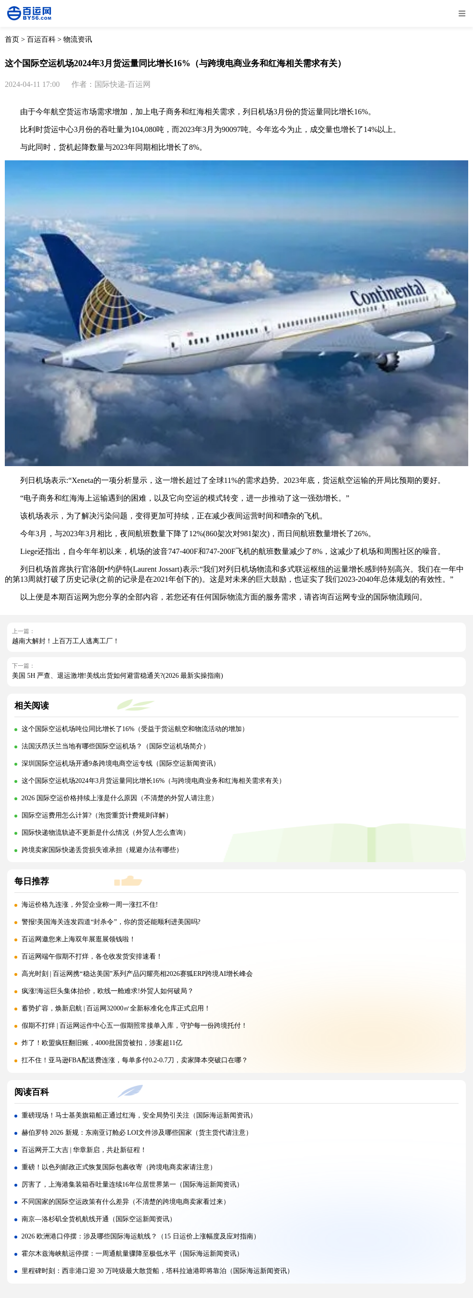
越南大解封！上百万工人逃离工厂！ (65, 641)
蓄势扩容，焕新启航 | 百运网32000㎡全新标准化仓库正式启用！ (116, 1008)
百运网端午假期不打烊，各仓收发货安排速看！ (92, 956)
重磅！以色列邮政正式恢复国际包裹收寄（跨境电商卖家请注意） (119, 1167)
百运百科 (41, 39)
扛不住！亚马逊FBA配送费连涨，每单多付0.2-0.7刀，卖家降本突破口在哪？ (135, 1060)
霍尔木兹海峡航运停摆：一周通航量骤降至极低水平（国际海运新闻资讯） (132, 1253)
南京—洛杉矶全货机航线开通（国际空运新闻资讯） (99, 1219)
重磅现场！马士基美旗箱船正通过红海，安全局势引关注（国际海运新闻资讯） (139, 1115)
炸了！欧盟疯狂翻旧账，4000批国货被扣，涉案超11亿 (102, 1042)
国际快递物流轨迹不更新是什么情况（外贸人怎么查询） (105, 832)
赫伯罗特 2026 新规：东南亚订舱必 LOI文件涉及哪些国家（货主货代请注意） (137, 1132)
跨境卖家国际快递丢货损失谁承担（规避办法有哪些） (102, 849)
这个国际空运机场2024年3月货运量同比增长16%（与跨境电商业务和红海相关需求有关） (154, 780)
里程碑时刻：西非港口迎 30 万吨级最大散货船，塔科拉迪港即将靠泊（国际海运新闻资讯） (158, 1270)
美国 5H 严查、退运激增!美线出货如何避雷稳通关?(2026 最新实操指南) (117, 675)
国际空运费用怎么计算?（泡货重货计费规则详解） (97, 815)
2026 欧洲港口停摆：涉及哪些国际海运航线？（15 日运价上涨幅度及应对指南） (141, 1236)
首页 (12, 39)
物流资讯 (77, 39)
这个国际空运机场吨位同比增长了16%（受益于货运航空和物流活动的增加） (135, 729)
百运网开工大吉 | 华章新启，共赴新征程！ (84, 1150)
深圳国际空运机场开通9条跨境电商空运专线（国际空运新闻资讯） (121, 763)
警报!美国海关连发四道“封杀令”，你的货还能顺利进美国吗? (111, 921)
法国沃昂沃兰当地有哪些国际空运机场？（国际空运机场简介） (116, 746)
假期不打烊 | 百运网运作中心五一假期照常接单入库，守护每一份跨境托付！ (135, 1025)
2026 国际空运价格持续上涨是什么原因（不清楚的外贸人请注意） (120, 798)
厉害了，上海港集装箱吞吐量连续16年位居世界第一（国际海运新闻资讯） (132, 1184)
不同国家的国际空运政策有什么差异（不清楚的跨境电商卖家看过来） (126, 1201)
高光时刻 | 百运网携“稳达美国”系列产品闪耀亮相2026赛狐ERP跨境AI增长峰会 (137, 973)
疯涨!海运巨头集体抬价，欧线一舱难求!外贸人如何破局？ (108, 991)
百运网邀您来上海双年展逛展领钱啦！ (79, 939)
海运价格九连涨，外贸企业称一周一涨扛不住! (90, 904)
